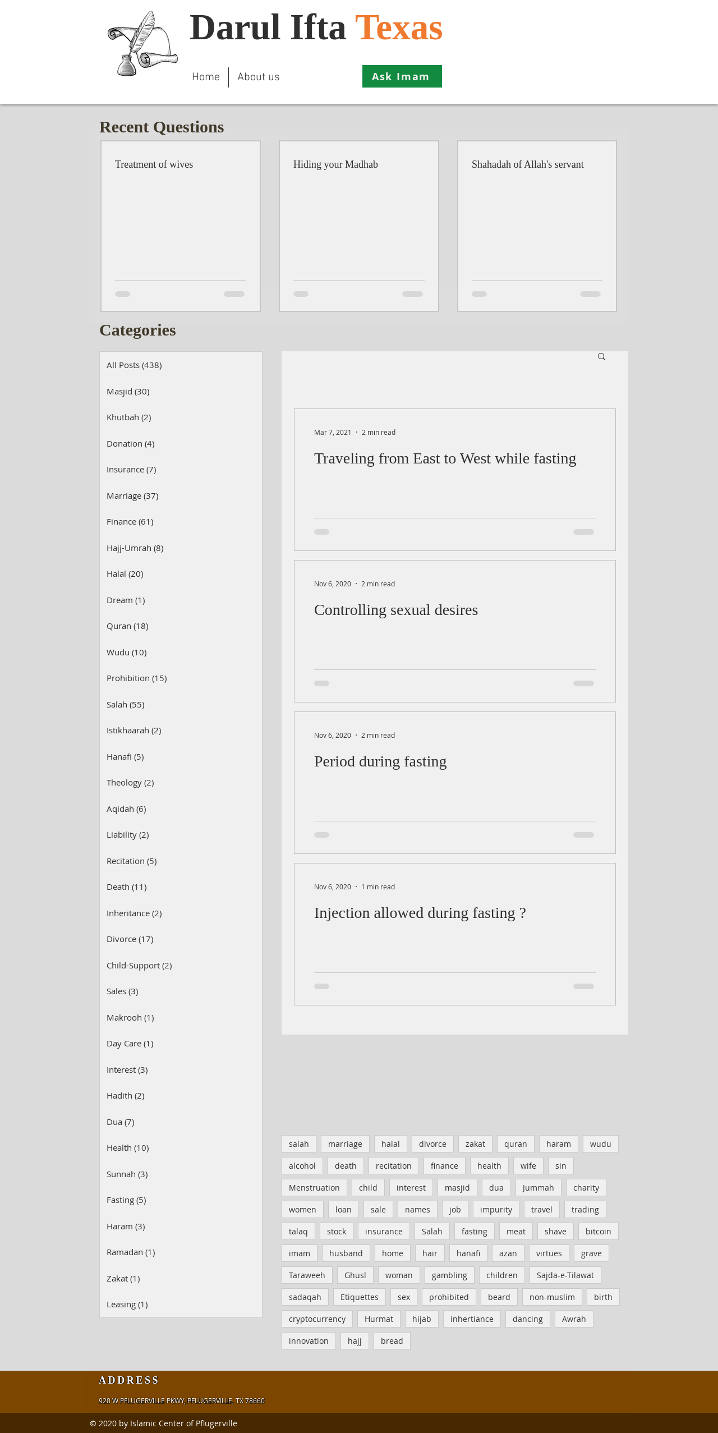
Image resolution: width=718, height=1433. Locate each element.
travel (542, 1209)
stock (336, 1231)
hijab (421, 1318)
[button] (601, 357)
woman (399, 1275)
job (455, 1209)
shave (556, 1231)
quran (515, 1143)
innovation (309, 1340)
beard (499, 1297)
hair (430, 1253)
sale (378, 1209)
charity (586, 1187)
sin (561, 1165)
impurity (496, 1209)
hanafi (468, 1253)
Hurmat (379, 1318)
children (502, 1275)
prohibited (449, 1297)
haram (558, 1143)
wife (528, 1165)
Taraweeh (307, 1275)
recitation (394, 1165)
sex (404, 1297)
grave (591, 1253)
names (417, 1209)
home (392, 1253)
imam (299, 1253)
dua (496, 1187)
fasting (474, 1231)
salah (299, 1143)
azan (508, 1253)
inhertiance (472, 1318)
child (368, 1187)
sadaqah (305, 1297)
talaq (298, 1231)
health (489, 1165)
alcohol (302, 1165)
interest (411, 1187)
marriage (345, 1143)
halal (390, 1143)
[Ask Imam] (402, 76)
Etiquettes (359, 1297)
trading (585, 1209)
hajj (355, 1340)
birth (603, 1297)
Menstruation (314, 1187)
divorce (433, 1143)
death (346, 1165)
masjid (457, 1187)
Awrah (574, 1318)
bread (392, 1340)
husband (346, 1253)
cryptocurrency (317, 1318)
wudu (600, 1143)
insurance (384, 1231)
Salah (432, 1231)
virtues (549, 1253)
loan (343, 1209)
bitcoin (598, 1231)
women (302, 1209)
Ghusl (355, 1275)
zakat (475, 1143)
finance (444, 1165)
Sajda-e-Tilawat (565, 1275)
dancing (528, 1318)
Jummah (538, 1187)
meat (516, 1231)
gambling (449, 1275)
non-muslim (552, 1297)
